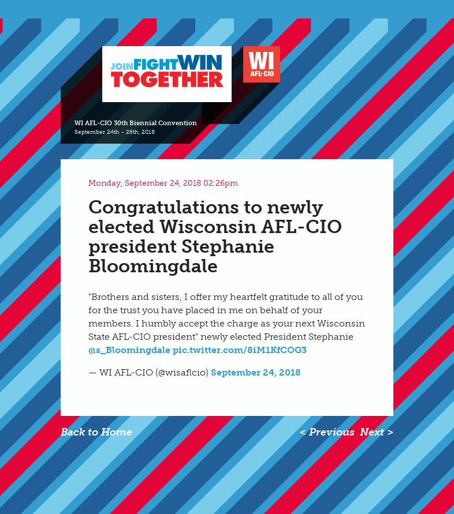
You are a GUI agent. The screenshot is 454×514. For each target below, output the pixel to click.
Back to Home (96, 432)
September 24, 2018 (256, 372)
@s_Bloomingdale (129, 349)
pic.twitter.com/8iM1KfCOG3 (240, 349)
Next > (376, 432)
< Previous (327, 432)
